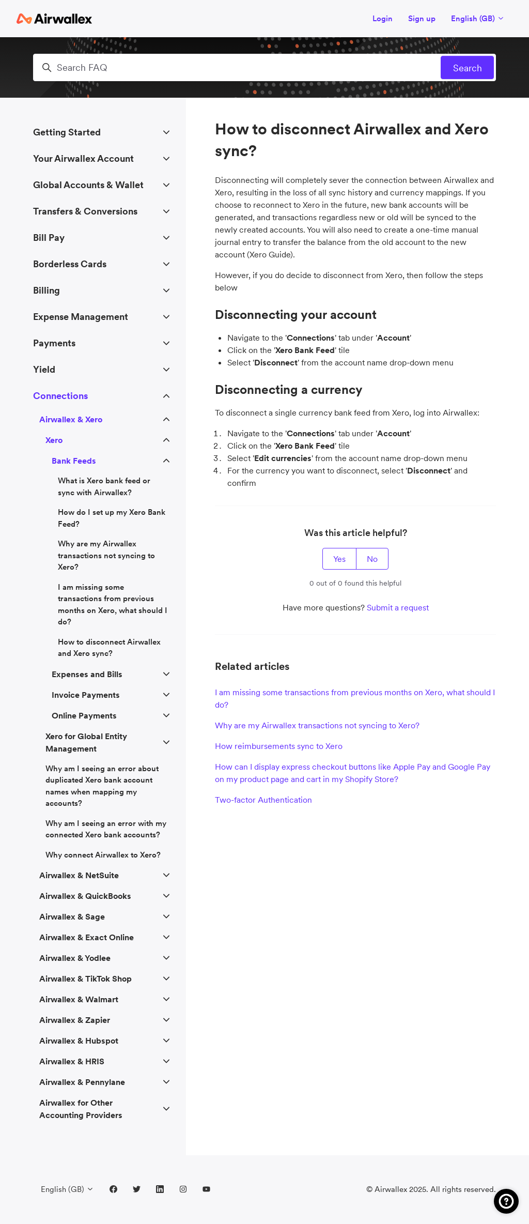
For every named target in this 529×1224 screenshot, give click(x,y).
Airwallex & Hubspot (78, 1040)
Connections (60, 396)
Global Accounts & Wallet (88, 185)
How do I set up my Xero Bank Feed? (111, 518)
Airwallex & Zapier (74, 1020)
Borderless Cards (69, 264)
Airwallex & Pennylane (82, 1082)
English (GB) (478, 18)
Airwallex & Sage (72, 916)
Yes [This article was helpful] (339, 559)
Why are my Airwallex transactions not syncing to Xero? (317, 725)
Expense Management (80, 317)
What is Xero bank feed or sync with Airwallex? (104, 486)
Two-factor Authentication (263, 799)
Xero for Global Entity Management (86, 742)
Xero (54, 440)
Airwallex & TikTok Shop (85, 978)
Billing (46, 290)
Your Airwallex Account (83, 158)
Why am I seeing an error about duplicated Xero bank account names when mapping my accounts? (102, 785)
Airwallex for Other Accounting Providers (80, 1108)
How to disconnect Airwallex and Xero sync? (109, 648)
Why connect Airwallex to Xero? (103, 855)
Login (382, 18)
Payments (54, 343)
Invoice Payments (86, 695)
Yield (44, 369)
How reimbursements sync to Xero (279, 746)
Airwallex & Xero (70, 419)
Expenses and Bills (87, 674)
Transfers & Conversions (85, 211)
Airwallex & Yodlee (75, 958)
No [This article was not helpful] (372, 559)
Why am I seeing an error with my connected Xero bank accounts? (105, 829)
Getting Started (67, 132)
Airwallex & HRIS (71, 1061)
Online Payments (84, 715)
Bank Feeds (74, 460)
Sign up (421, 18)
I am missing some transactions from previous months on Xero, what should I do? (355, 698)
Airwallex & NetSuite (79, 875)
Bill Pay (49, 237)
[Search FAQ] (264, 67)
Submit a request (398, 607)
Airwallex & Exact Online (86, 937)
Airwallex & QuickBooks (85, 896)
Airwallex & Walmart (78, 999)
